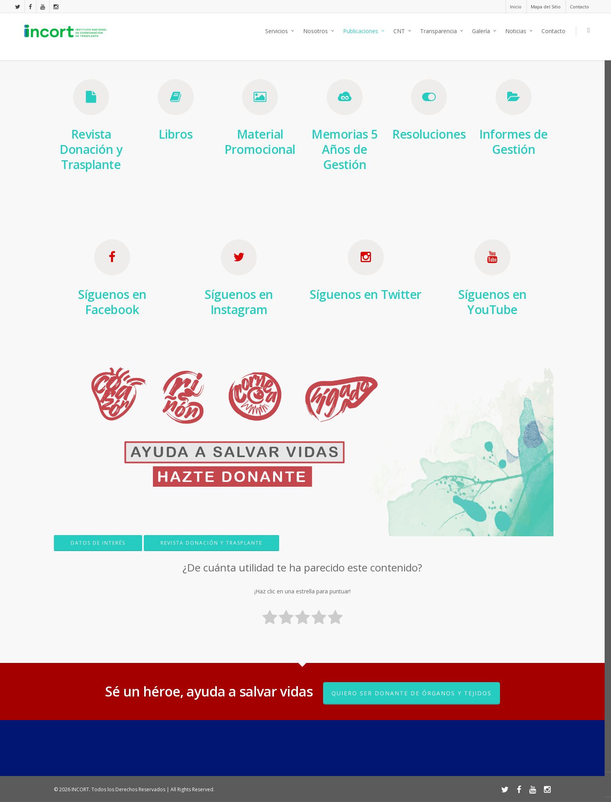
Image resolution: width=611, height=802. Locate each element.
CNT (402, 31)
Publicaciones (364, 31)
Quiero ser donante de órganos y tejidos (411, 693)
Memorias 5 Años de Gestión (344, 149)
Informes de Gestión (513, 141)
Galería (484, 31)
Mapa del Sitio (546, 7)
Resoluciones (429, 134)
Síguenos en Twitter (365, 294)
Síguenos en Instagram (238, 302)
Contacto (579, 7)
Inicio (516, 7)
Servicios (280, 31)
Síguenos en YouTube (492, 302)
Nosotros (319, 31)
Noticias (519, 31)
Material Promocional (260, 141)
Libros (175, 134)
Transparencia (442, 31)
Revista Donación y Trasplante (91, 149)
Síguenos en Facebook (112, 302)
